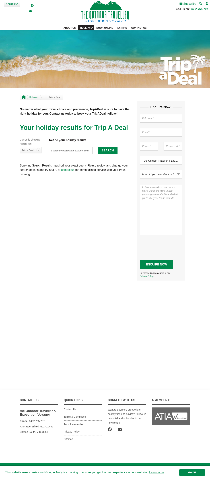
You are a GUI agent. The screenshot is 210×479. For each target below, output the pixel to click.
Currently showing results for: (30, 141)
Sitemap (68, 439)
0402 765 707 (199, 9)
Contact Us (70, 409)
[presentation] (167, 247)
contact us (68, 169)
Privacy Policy (146, 276)
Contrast (12, 4)
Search (108, 150)
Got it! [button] (192, 472)
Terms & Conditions (75, 416)
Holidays (33, 97)
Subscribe (188, 3)
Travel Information (74, 424)
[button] (207, 4)
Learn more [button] (156, 472)
